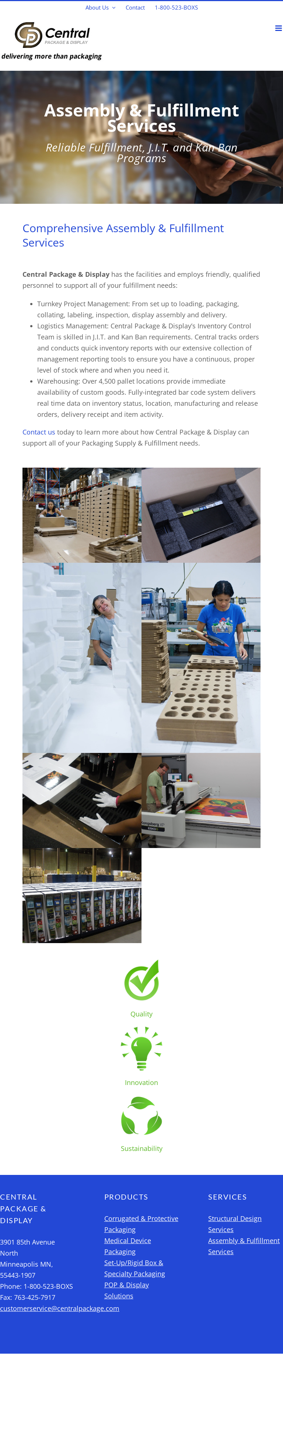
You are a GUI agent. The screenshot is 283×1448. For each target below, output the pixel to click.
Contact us (38, 432)
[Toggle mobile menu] (279, 28)
